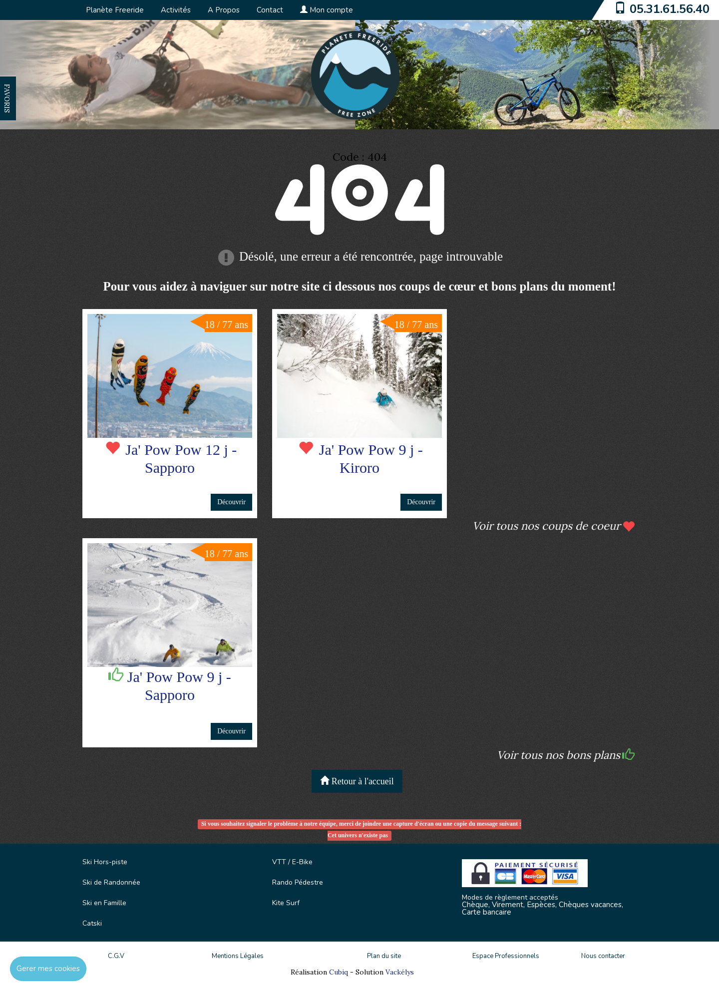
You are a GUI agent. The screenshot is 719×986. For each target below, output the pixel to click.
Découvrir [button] (231, 502)
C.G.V (116, 956)
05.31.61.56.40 (670, 9)
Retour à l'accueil (357, 781)
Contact (270, 10)
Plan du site (384, 956)
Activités (176, 10)
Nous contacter (603, 956)
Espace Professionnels (505, 956)
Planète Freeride (115, 10)
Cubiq (338, 972)
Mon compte (326, 10)
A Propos (224, 10)
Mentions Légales (238, 956)
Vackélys (399, 972)
